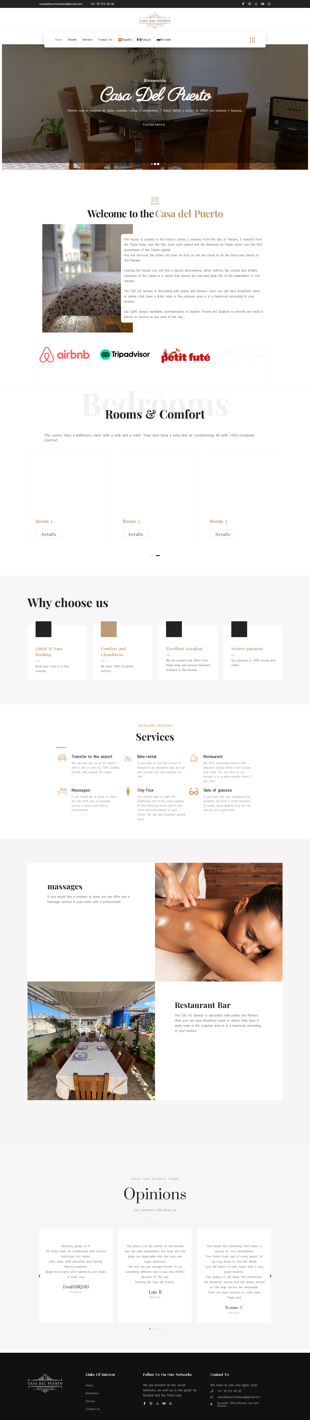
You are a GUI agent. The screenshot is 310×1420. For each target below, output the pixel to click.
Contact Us (105, 39)
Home (58, 39)
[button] (149, 1303)
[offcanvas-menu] (252, 40)
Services (87, 39)
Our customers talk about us (155, 1185)
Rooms (72, 39)
